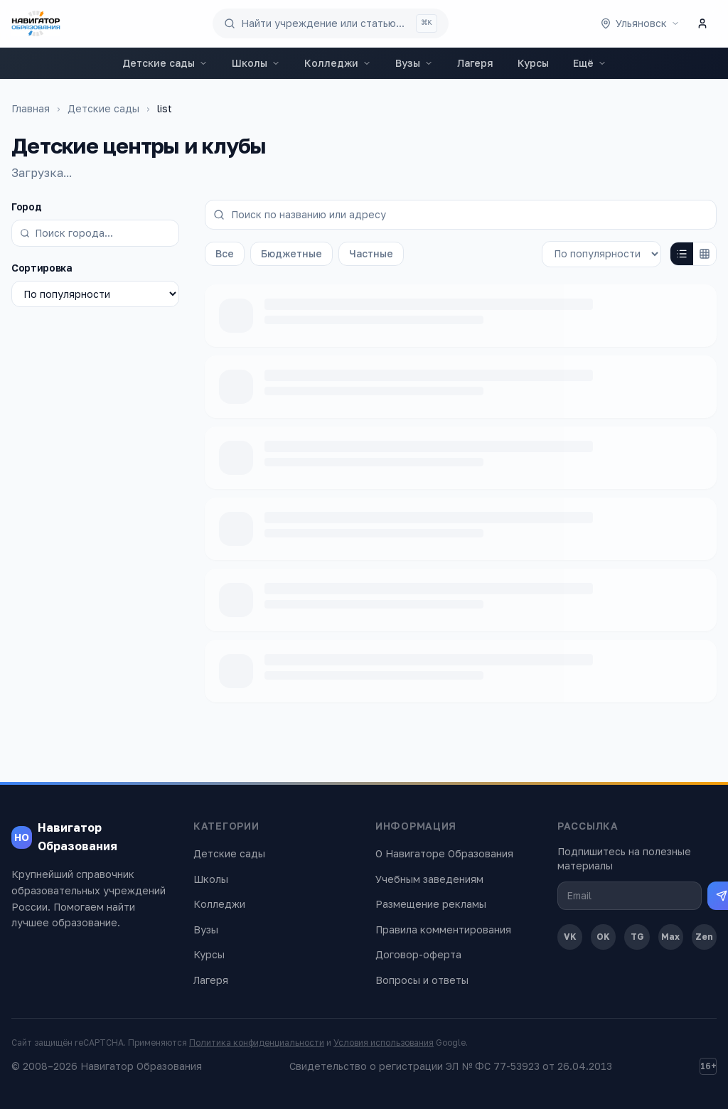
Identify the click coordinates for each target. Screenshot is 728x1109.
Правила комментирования (443, 929)
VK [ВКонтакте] (570, 936)
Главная (30, 108)
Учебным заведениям (429, 879)
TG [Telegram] (637, 936)
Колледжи (337, 63)
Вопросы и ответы (422, 980)
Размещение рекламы (430, 904)
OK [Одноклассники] (603, 936)
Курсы (533, 63)
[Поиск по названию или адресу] (461, 215)
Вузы (414, 63)
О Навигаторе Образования (444, 853)
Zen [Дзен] (704, 936)
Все (224, 253)
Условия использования (383, 1042)
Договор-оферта (418, 954)
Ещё (589, 63)
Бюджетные (291, 253)
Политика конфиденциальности (256, 1042)
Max (670, 936)
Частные (371, 253)
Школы (256, 63)
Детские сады (165, 63)
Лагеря (475, 63)
